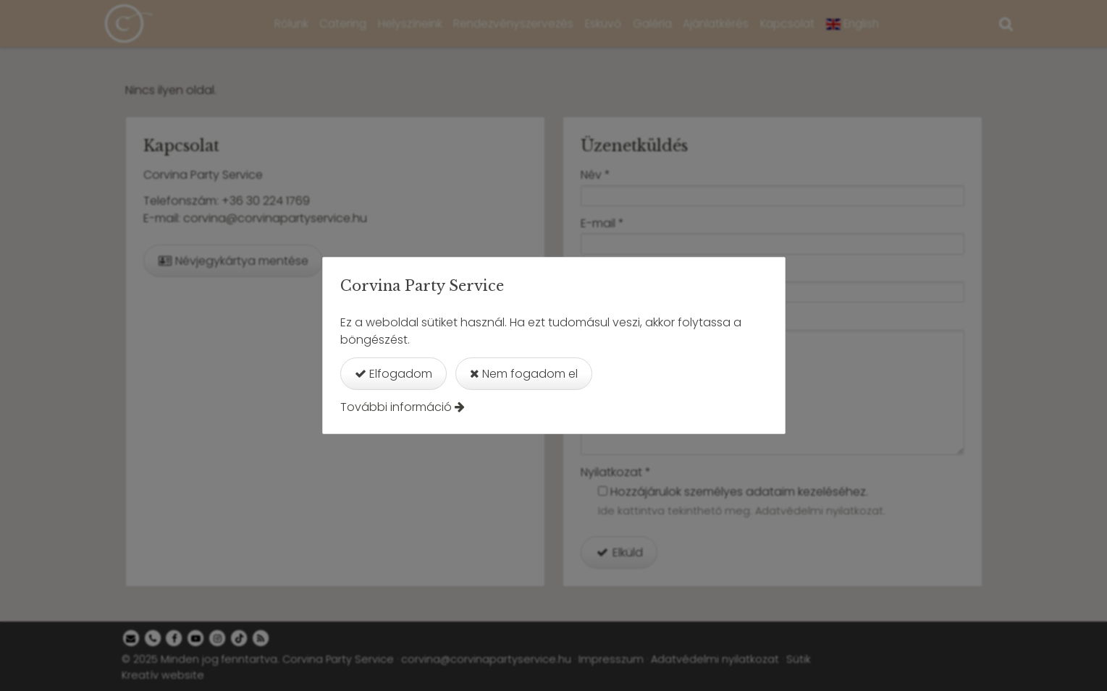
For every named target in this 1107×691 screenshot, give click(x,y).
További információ (396, 407)
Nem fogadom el (524, 373)
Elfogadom (393, 373)
